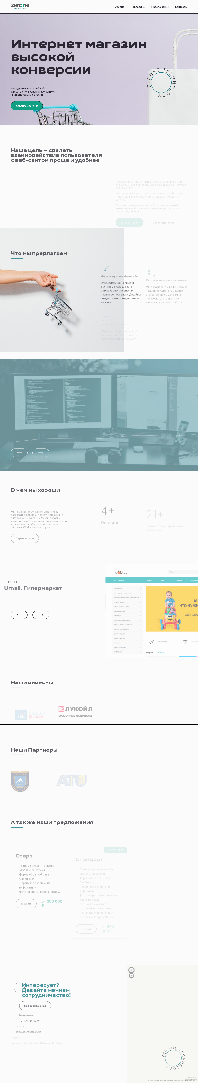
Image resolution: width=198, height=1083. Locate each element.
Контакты (181, 6)
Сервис (119, 6)
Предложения (160, 6)
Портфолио (138, 6)
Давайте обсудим (27, 105)
